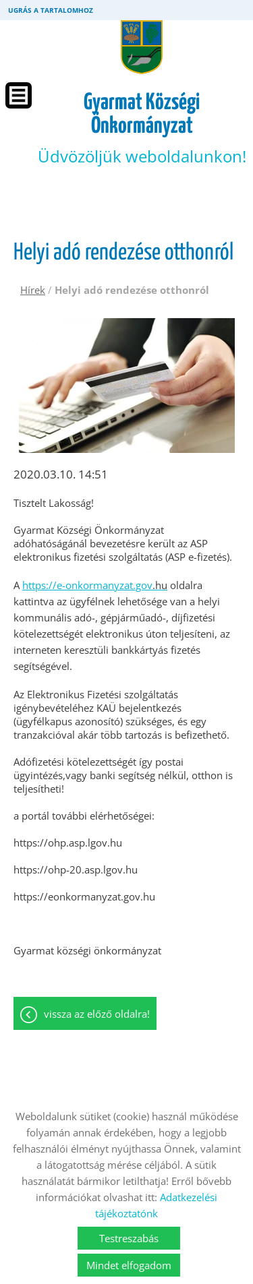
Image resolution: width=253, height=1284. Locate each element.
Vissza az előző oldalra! (97, 1013)
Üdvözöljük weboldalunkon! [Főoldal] (141, 129)
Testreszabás (129, 1238)
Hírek (32, 290)
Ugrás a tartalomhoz (50, 10)
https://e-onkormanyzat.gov (94, 585)
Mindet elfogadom (128, 1265)
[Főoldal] (142, 47)
